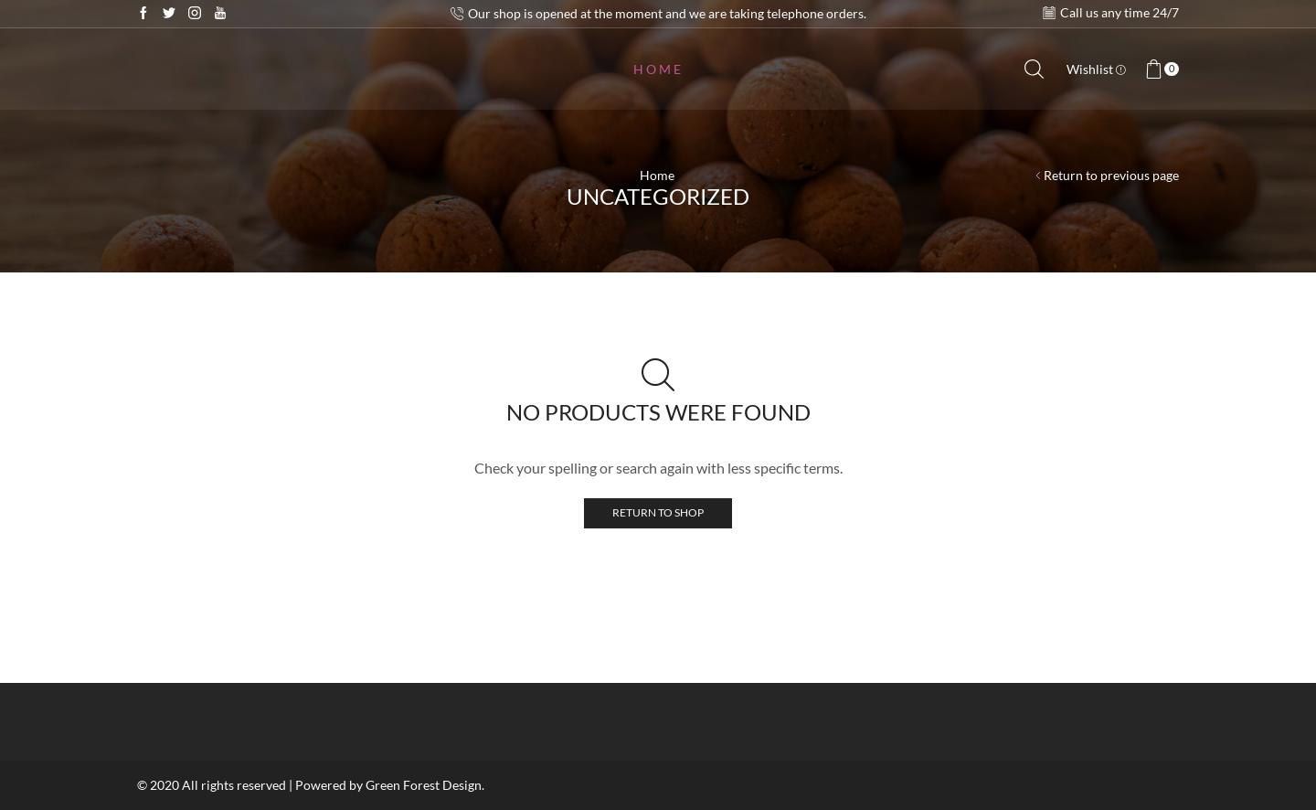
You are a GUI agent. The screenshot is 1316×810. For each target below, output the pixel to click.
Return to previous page (1111, 175)
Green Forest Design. (425, 785)
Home (658, 69)
